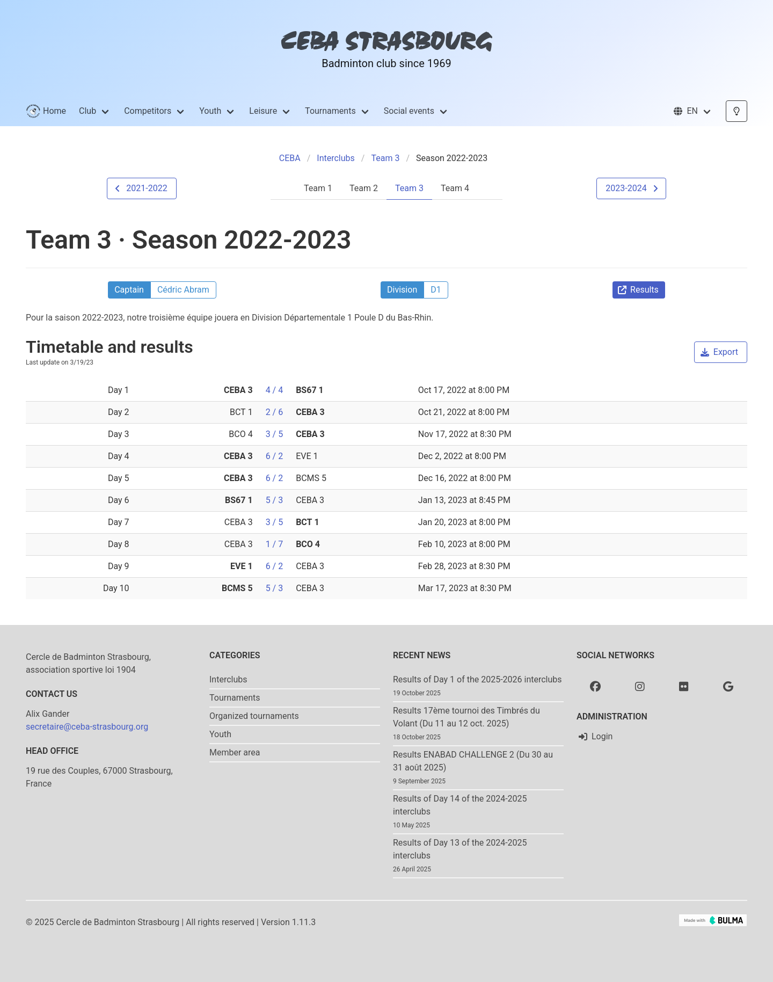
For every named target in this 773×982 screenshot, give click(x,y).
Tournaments (330, 111)
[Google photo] (728, 686)
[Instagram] (640, 686)
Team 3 (385, 158)
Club (87, 111)
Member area (234, 752)
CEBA (290, 158)
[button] (692, 111)
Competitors (147, 111)
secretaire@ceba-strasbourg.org (87, 727)
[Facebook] (595, 686)
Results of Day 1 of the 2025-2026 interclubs (477, 679)
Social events (409, 111)
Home (46, 111)
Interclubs (336, 158)
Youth (210, 111)
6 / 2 (274, 456)
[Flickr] (684, 686)
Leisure (263, 111)
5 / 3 (274, 500)
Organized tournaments (254, 716)
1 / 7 (274, 544)
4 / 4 (274, 390)
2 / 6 (274, 412)
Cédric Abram (183, 290)
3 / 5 (274, 434)
